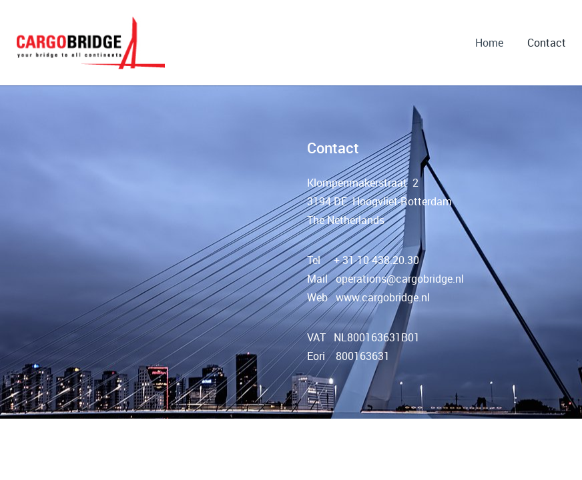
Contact (546, 42)
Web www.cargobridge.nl (368, 297)
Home (489, 42)
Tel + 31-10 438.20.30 (363, 260)
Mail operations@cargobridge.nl (385, 278)
